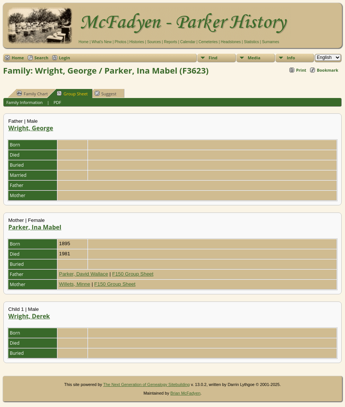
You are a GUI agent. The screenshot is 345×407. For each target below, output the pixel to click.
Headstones (231, 42)
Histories (136, 42)
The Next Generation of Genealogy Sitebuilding (146, 384)
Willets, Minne (74, 284)
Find (213, 57)
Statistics (251, 42)
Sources (154, 42)
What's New (102, 42)
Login (64, 57)
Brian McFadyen (185, 393)
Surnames (270, 42)
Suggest (106, 93)
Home (84, 42)
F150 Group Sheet (133, 274)
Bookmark (327, 70)
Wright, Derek (29, 316)
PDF (57, 102)
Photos (120, 42)
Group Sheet (72, 93)
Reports (170, 42)
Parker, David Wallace (83, 274)
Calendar (187, 42)
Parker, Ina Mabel (34, 227)
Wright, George (30, 128)
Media (254, 57)
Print (301, 70)
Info (291, 57)
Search (41, 57)
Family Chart (32, 93)
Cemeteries (208, 42)
